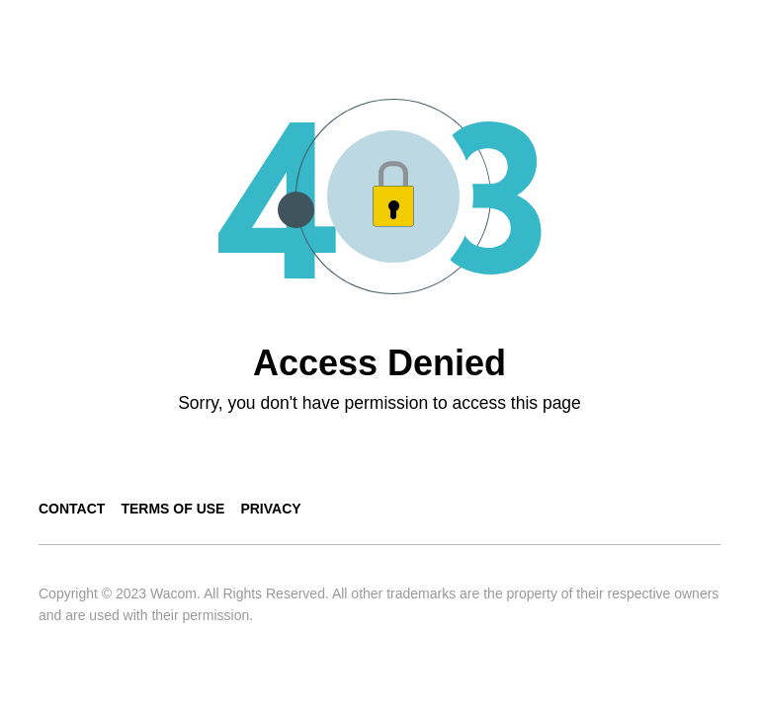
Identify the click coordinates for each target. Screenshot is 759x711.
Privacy (270, 508)
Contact (72, 508)
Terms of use (172, 508)
